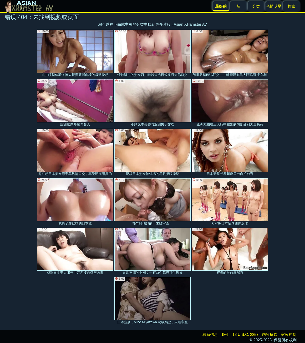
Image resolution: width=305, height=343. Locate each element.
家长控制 (288, 335)
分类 (256, 6)
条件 (225, 335)
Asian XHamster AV (190, 24)
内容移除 (269, 335)
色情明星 (273, 6)
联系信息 (210, 335)
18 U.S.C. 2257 (246, 335)
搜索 (291, 6)
